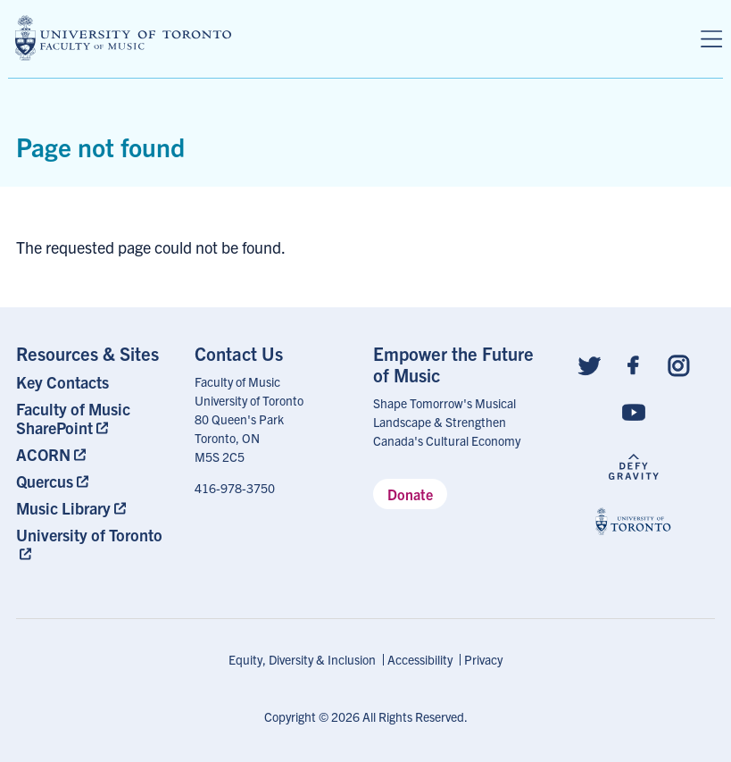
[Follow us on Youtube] (633, 411)
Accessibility (420, 659)
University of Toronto (89, 534)
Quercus (44, 481)
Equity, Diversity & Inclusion (302, 659)
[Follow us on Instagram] (678, 364)
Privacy (483, 659)
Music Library (63, 508)
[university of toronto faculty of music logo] (123, 38)
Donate (410, 494)
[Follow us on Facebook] (633, 364)
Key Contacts (62, 382)
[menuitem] (97, 382)
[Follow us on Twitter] (589, 364)
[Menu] (711, 39)
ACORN (43, 454)
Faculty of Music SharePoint (73, 418)
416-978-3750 (235, 488)
